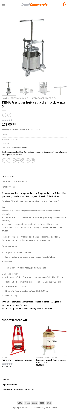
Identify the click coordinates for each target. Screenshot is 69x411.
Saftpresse (62, 152)
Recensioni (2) (8, 187)
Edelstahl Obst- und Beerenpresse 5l (29, 152)
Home (4, 98)
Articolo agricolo (19, 98)
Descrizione (8, 176)
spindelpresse (7, 155)
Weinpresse (17, 155)
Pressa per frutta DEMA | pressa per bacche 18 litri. (51, 361)
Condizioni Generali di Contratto (18, 389)
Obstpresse (48, 152)
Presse (55, 152)
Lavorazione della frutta (43, 98)
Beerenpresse (10, 152)
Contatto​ (6, 379)
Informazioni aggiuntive (14, 181)
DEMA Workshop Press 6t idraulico (17, 360)
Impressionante (9, 384)
